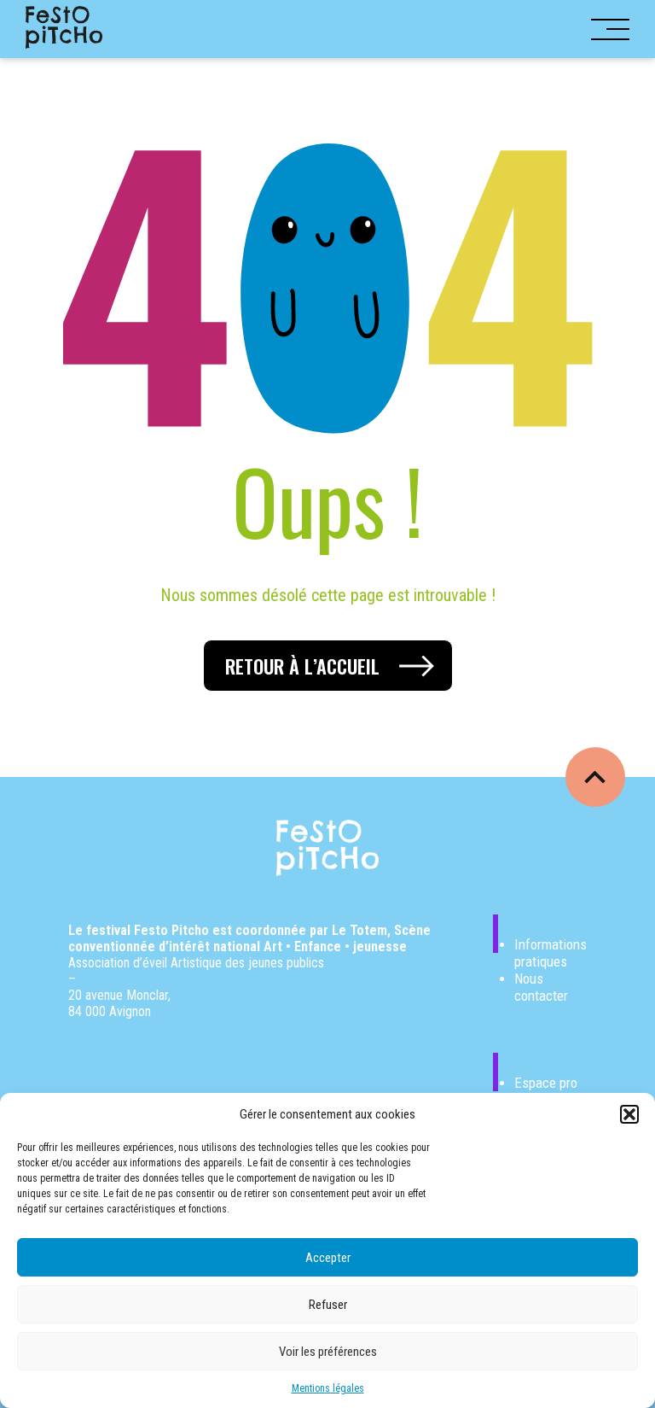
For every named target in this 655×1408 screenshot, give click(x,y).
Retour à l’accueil (302, 666)
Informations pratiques (550, 953)
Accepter (328, 1257)
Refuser (328, 1304)
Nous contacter (541, 987)
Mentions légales (328, 1388)
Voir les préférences (328, 1351)
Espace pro (545, 1082)
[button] (629, 1114)
